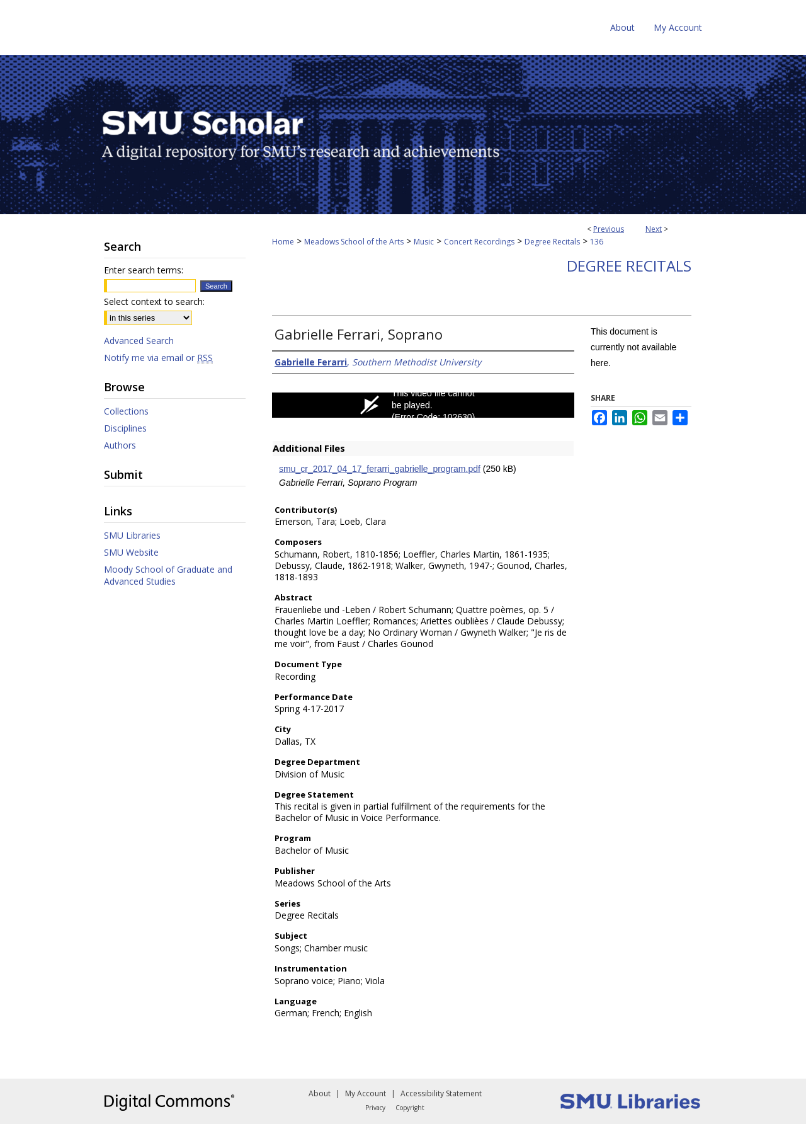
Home (283, 241)
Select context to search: (154, 301)
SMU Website (131, 552)
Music (424, 241)
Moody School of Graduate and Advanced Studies (168, 575)
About (320, 1093)
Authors (120, 445)
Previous (608, 229)
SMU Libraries (132, 535)
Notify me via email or (158, 358)
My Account (365, 1093)
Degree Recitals (552, 241)
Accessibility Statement (441, 1093)
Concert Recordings (479, 241)
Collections (126, 411)
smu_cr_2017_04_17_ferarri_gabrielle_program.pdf (379, 469)
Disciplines (125, 428)
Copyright (409, 1107)
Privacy (375, 1107)
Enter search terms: (143, 270)
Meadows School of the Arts (354, 241)
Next (653, 229)
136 (596, 241)
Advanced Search (139, 341)
